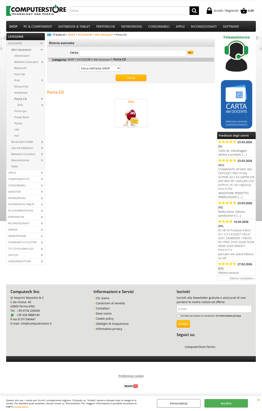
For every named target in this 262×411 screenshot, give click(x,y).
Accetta (226, 403)
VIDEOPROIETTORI (19, 262)
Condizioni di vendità (110, 304)
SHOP (13, 27)
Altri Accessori (21, 50)
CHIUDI (258, 400)
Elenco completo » (242, 279)
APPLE (180, 27)
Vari (16, 136)
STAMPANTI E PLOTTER (22, 243)
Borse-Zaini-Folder (22, 142)
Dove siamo (104, 314)
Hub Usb (19, 74)
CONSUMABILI (159, 27)
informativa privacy (230, 316)
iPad (17, 81)
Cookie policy (21, 406)
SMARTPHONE (17, 236)
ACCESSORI (15, 43)
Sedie (14, 167)
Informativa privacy (109, 329)
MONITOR (14, 192)
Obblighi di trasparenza (112, 324)
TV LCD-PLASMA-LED (20, 249)
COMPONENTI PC (19, 179)
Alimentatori (21, 56)
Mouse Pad (21, 87)
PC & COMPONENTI (38, 27)
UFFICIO (13, 255)
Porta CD (20, 99)
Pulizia (18, 124)
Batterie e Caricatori (26, 62)
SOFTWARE (231, 27)
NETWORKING (131, 27)
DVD (20, 105)
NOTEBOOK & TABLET (74, 27)
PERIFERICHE (105, 27)
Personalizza (178, 403)
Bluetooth (20, 68)
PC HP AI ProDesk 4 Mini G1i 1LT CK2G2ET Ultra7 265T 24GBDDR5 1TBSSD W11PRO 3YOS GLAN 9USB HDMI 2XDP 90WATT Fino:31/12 (236, 240)
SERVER (12, 230)
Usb (16, 130)
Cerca (74, 53)
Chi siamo (102, 298)
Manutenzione (20, 160)
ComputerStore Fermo (200, 347)
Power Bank (21, 117)
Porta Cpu (20, 111)
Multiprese (20, 93)
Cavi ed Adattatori (22, 148)
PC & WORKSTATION (20, 211)
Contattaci (103, 309)
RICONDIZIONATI (204, 27)
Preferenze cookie (131, 376)
